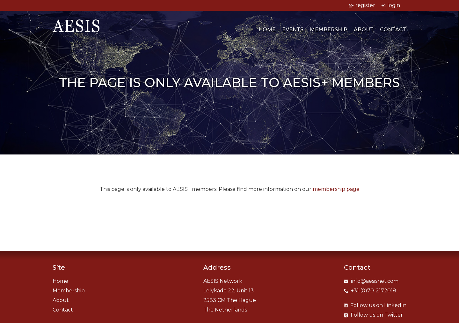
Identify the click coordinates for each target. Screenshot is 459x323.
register (362, 5)
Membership (328, 29)
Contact (393, 29)
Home (267, 29)
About (364, 29)
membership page (336, 189)
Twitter (373, 315)
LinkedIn (375, 305)
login (391, 5)
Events (292, 29)
